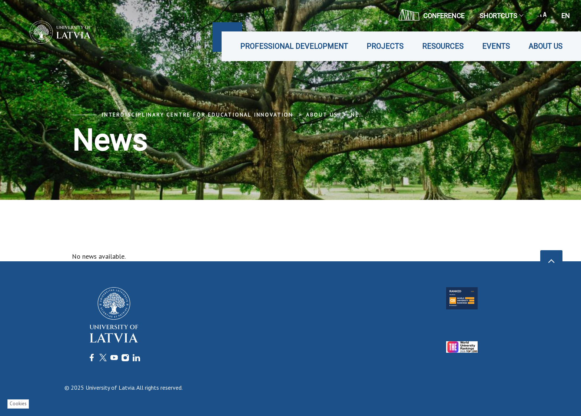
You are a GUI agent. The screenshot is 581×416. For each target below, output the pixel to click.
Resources (443, 46)
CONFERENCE (432, 14)
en (565, 16)
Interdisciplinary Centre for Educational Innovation (197, 114)
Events (496, 46)
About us (545, 46)
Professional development (294, 46)
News (359, 114)
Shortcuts (501, 16)
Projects (385, 46)
